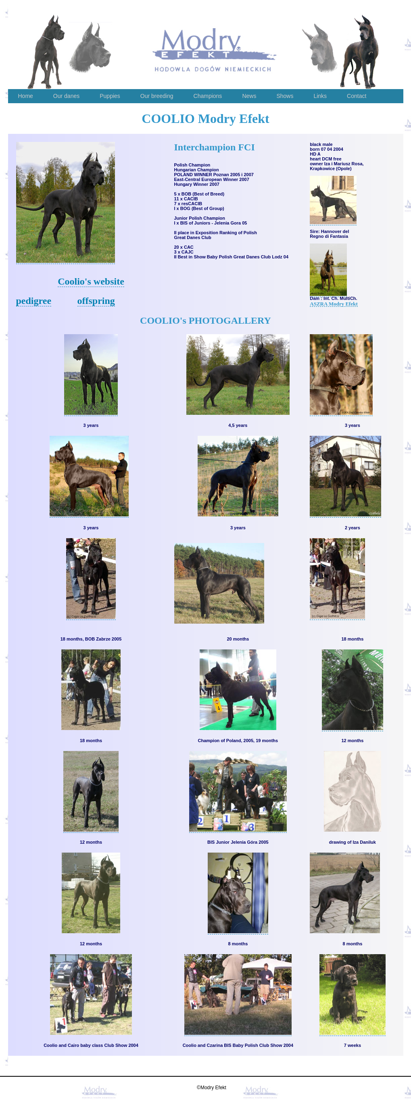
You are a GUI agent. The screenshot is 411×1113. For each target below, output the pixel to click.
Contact (356, 96)
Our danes (66, 96)
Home (25, 96)
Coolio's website (91, 281)
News (249, 96)
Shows (284, 96)
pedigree (34, 300)
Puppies (110, 96)
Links (320, 96)
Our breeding (156, 96)
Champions (208, 96)
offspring (96, 300)
